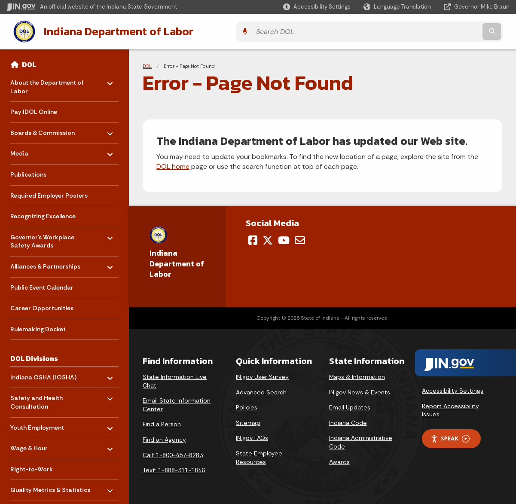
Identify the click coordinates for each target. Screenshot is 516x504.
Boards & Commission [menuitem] (42, 129)
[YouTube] (284, 238)
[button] (317, 7)
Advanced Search (261, 390)
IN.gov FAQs (252, 436)
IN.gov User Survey (262, 375)
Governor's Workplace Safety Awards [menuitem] (42, 238)
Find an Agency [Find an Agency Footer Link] (164, 438)
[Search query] (448, 30)
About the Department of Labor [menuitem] (47, 83)
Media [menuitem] (35, 150)
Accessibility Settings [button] (452, 389)
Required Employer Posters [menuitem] (49, 194)
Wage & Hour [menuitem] (35, 444)
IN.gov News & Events (359, 390)
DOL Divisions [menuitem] (34, 357)
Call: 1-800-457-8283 (173, 453)
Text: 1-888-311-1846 (174, 468)
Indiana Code (348, 421)
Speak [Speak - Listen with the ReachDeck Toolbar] (450, 437)
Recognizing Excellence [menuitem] (43, 215)
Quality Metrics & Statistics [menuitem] (50, 486)
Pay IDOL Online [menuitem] (33, 110)
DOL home (172, 164)
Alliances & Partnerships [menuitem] (45, 263)
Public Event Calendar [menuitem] (41, 286)
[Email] (300, 238)
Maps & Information (357, 375)
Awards (339, 460)
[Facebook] (252, 238)
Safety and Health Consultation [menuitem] (36, 398)
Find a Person (162, 423)
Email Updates (349, 406)
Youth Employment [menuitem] (37, 424)
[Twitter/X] (268, 238)
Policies (246, 406)
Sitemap (248, 421)
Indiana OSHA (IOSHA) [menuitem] (43, 373)
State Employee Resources (259, 456)
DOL (29, 62)
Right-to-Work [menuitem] (31, 467)
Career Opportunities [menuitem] (41, 307)
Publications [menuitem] (28, 173)
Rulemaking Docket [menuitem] (38, 327)
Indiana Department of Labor (110, 30)
